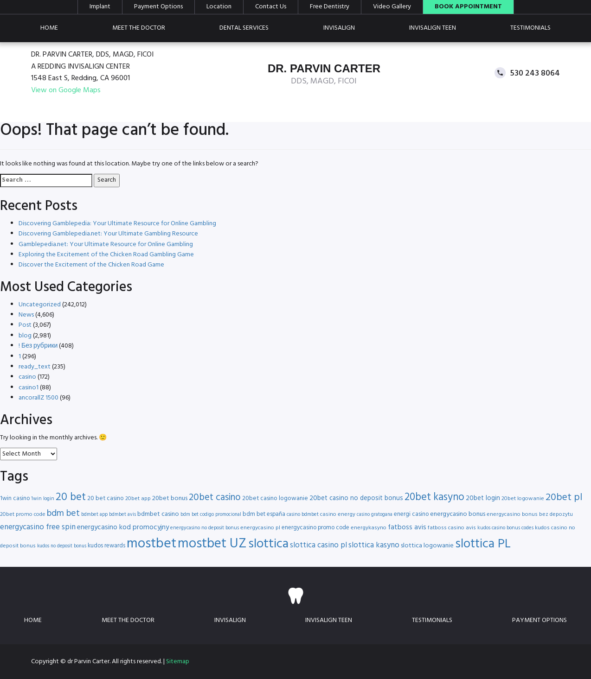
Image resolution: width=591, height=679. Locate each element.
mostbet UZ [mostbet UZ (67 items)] (212, 544)
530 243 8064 (535, 73)
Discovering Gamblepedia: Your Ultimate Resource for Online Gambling (117, 223)
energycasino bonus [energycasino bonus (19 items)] (457, 514)
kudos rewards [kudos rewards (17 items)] (106, 546)
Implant (100, 7)
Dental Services (244, 28)
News (26, 315)
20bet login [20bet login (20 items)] (483, 498)
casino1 (29, 387)
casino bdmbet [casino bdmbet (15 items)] (303, 514)
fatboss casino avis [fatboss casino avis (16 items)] (452, 528)
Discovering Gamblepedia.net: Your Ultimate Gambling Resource (108, 233)
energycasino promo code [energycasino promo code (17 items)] (315, 528)
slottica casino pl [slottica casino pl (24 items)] (318, 545)
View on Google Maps (66, 90)
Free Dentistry (329, 7)
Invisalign (339, 28)
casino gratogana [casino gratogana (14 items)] (374, 515)
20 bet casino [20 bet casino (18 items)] (105, 498)
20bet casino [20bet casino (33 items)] (215, 497)
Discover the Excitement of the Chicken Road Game (91, 265)
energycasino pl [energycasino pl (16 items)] (260, 528)
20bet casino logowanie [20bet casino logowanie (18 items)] (275, 498)
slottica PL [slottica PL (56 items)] (483, 544)
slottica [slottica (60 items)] (268, 544)
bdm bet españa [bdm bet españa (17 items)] (264, 514)
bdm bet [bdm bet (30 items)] (63, 514)
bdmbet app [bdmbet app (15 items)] (94, 514)
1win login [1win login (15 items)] (42, 499)
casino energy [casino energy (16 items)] (337, 514)
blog (25, 335)
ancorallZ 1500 (38, 398)
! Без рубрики (38, 346)
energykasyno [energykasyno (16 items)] (368, 528)
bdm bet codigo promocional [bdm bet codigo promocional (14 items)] (210, 515)
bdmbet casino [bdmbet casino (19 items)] (158, 514)
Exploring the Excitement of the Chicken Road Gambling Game (106, 254)
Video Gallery (392, 7)
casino (27, 377)
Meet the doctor (138, 28)
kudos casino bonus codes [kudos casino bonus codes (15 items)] (505, 528)
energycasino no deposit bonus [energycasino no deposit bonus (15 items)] (204, 528)
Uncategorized (40, 304)
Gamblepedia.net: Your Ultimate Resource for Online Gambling (106, 244)
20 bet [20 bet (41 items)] (71, 497)
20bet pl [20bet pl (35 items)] (564, 497)
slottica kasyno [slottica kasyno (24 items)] (373, 545)
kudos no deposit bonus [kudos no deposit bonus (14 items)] (61, 546)
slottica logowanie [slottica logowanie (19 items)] (427, 545)
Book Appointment (468, 7)
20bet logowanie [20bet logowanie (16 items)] (522, 498)
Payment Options (158, 7)
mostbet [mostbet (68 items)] (151, 544)
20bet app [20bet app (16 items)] (138, 498)
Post (25, 325)
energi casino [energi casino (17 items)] (411, 514)
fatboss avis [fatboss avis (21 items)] (407, 527)
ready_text (35, 367)
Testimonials (530, 28)
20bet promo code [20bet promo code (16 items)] (22, 514)
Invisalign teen (432, 28)
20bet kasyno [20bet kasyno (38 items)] (434, 497)
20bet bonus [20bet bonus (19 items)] (169, 498)
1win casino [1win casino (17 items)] (15, 498)
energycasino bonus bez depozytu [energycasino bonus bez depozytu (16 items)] (530, 514)
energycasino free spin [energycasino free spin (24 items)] (38, 527)
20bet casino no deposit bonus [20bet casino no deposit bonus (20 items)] (356, 498)
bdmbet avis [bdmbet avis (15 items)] (122, 514)
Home (49, 28)
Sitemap (177, 661)
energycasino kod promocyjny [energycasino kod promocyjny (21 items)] (123, 527)
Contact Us (270, 7)
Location (218, 7)
